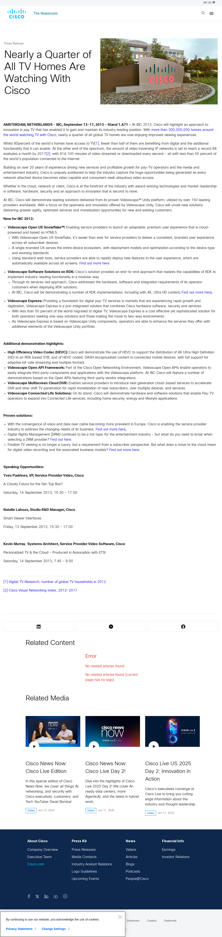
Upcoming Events (85, 879)
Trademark (170, 921)
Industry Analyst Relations (92, 864)
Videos (131, 849)
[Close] (120, 917)
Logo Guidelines (84, 871)
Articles (131, 857)
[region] (63, 924)
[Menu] (211, 13)
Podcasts (133, 871)
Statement (133, 921)
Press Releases (84, 849)
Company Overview (42, 849)
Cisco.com (35, 864)
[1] (97, 143)
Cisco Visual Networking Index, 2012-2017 (43, 590)
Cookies (151, 921)
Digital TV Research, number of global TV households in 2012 (57, 582)
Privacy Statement (19, 929)
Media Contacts (84, 857)
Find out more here (94, 263)
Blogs (130, 864)
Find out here (60, 439)
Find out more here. (124, 450)
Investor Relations (176, 857)
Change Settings (54, 929)
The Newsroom (46, 13)
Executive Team (39, 857)
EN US (209, 2)
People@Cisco (137, 879)
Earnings (168, 849)
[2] (48, 154)
